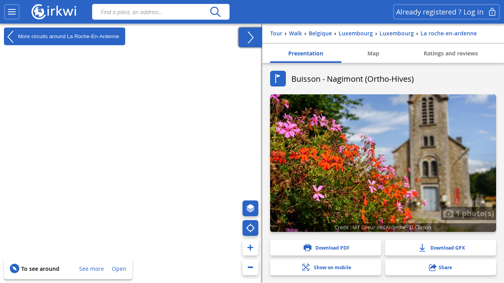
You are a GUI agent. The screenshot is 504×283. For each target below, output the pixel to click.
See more (91, 268)
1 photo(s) (468, 213)
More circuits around (61, 36)
